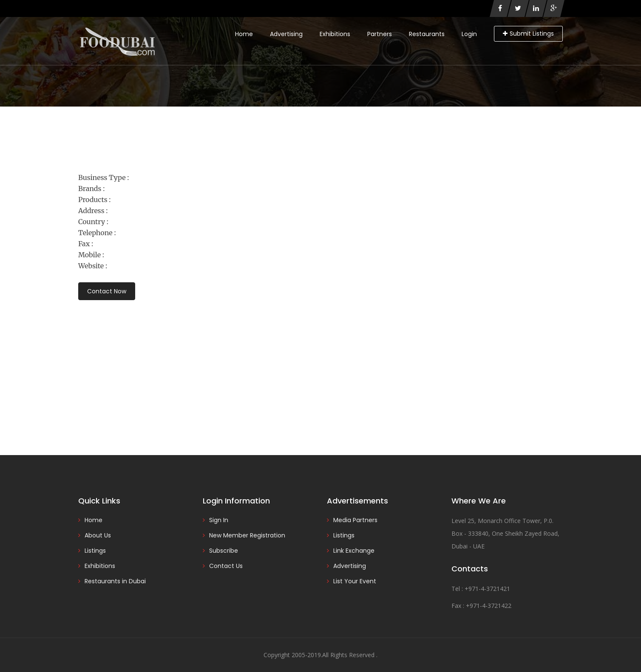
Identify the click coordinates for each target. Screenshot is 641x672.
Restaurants (427, 34)
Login (469, 34)
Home (244, 34)
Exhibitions (335, 34)
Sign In (218, 520)
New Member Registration (247, 535)
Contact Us (226, 566)
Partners (379, 34)
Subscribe (223, 550)
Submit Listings (528, 33)
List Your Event (354, 581)
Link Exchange (353, 550)
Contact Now (106, 291)
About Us (98, 535)
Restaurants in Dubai (115, 581)
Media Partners (355, 520)
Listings (95, 550)
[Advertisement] (320, 365)
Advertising (286, 34)
